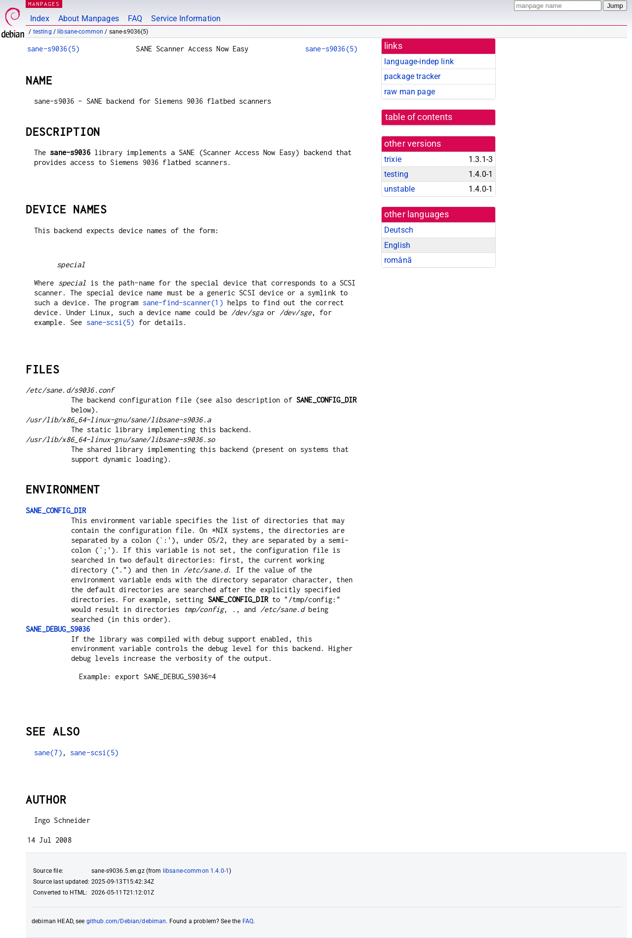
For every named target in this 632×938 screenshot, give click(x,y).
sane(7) (48, 752)
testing (42, 31)
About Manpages (88, 18)
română (398, 260)
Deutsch (398, 230)
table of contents (419, 117)
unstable (399, 189)
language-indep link (419, 61)
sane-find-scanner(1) (183, 302)
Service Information (186, 18)
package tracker (412, 76)
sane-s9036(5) (53, 48)
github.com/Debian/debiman (126, 921)
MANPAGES (44, 3)
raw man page (409, 91)
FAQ (135, 18)
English (397, 245)
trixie (392, 159)
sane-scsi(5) (110, 322)
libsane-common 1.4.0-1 (196, 870)
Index (39, 18)
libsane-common (80, 31)
